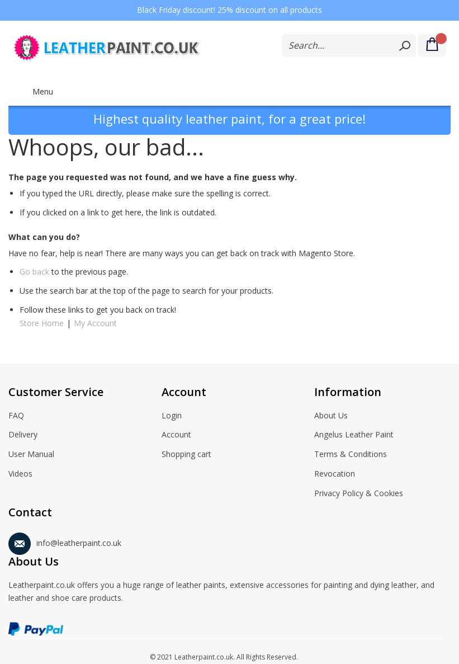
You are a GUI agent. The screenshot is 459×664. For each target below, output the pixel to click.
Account (176, 435)
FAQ (16, 416)
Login (172, 416)
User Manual (31, 455)
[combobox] (349, 45)
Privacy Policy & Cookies (358, 494)
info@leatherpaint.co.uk (64, 541)
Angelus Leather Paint (354, 435)
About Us (331, 416)
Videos (20, 474)
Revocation (334, 474)
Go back (34, 271)
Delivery (22, 435)
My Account (95, 323)
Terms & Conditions (350, 455)
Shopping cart (186, 455)
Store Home (42, 323)
